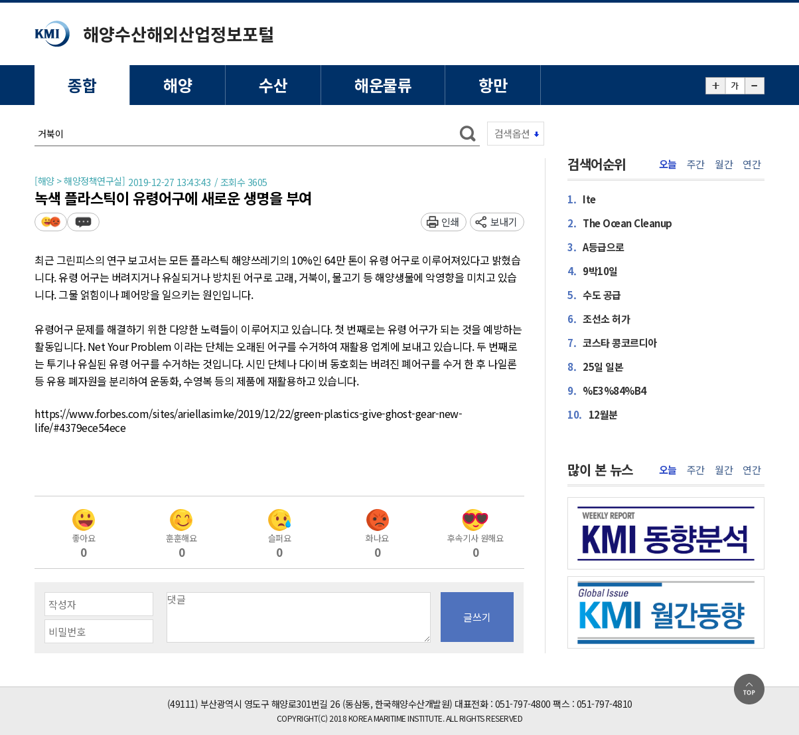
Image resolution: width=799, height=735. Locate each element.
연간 (752, 164)
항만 (492, 84)
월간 (724, 164)
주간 (696, 164)
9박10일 (592, 271)
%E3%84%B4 (606, 390)
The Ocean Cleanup (619, 223)
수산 (273, 84)
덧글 (83, 222)
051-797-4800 (523, 703)
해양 (177, 84)
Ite (581, 199)
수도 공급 (594, 295)
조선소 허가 (598, 319)
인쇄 (450, 222)
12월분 (592, 414)
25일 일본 (595, 366)
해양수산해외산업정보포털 (178, 33)
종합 (82, 84)
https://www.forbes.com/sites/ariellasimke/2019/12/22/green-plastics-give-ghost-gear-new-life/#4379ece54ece (248, 421)
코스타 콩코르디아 (612, 343)
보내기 (504, 222)
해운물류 (382, 84)
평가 (51, 222)
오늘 (668, 164)
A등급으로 (595, 247)
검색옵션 (512, 133)
